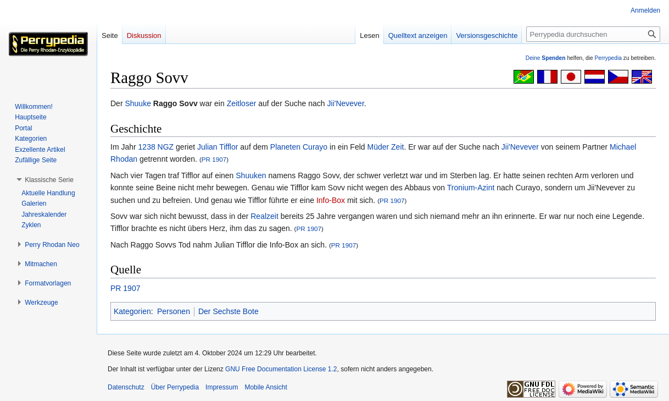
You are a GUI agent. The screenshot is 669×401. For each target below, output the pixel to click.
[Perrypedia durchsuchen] (593, 34)
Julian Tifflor (217, 146)
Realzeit (264, 216)
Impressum (221, 387)
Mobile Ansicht (265, 387)
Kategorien (132, 311)
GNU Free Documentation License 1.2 (281, 369)
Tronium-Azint (471, 187)
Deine (546, 58)
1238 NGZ (156, 146)
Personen (173, 311)
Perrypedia (608, 58)
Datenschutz (126, 387)
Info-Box (330, 200)
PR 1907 (214, 159)
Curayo (315, 146)
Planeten (285, 146)
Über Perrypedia (175, 387)
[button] (49, 180)
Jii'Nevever (345, 103)
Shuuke (137, 103)
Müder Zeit (385, 146)
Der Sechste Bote (228, 311)
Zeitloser (242, 103)
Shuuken (251, 175)
